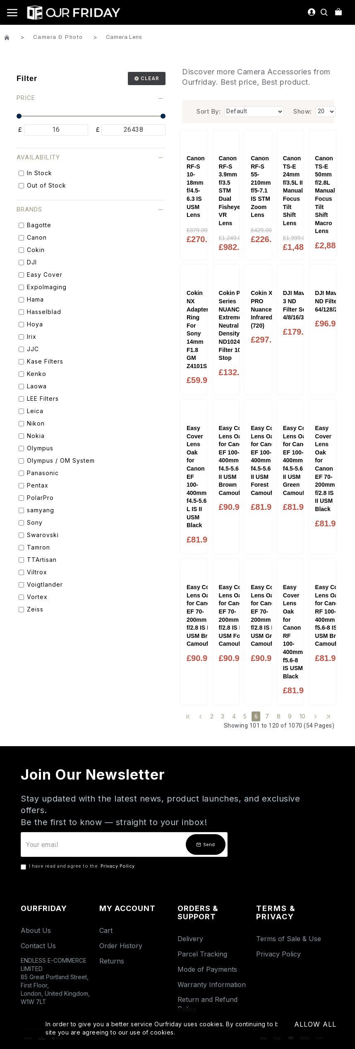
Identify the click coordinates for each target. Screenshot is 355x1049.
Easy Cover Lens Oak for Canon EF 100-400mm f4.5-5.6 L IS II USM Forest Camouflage (267, 460)
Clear (150, 78)
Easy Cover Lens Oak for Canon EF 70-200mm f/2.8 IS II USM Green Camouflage (267, 615)
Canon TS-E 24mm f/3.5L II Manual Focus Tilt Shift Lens (293, 190)
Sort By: (209, 111)
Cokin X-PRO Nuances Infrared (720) (263, 309)
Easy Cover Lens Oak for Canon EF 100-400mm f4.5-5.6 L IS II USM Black (196, 476)
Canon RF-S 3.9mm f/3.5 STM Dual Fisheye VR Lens (229, 190)
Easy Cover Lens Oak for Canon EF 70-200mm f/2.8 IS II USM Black (325, 468)
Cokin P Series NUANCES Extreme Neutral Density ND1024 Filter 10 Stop (233, 325)
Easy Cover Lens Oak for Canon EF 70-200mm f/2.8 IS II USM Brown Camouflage (203, 615)
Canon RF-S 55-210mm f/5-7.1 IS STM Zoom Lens (261, 186)
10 (303, 716)
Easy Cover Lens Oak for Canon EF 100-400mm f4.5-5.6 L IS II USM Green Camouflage (299, 460)
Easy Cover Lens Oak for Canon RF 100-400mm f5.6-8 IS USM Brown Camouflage (331, 615)
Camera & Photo (58, 37)
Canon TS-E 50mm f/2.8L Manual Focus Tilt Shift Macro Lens (325, 194)
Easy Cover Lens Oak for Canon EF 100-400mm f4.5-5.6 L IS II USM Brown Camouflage (235, 460)
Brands (29, 209)
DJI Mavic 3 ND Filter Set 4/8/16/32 (296, 305)
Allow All (315, 1024)
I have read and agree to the (78, 866)
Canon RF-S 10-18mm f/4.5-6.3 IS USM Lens (196, 186)
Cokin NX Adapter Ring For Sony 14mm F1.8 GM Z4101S (198, 329)
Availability (38, 157)
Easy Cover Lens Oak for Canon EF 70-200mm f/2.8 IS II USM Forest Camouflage (235, 615)
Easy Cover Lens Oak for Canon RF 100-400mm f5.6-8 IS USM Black (293, 632)
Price (26, 98)
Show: (302, 111)
